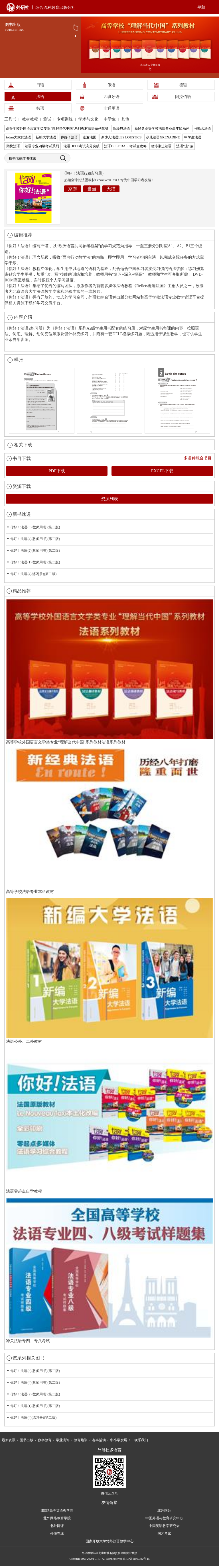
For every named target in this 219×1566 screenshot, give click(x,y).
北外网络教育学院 (57, 1518)
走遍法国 (89, 137)
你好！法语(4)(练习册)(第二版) (33, 574)
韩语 (40, 108)
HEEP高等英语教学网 (57, 1510)
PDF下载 (56, 471)
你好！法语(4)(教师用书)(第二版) (35, 539)
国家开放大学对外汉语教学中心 (109, 1541)
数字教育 (45, 1440)
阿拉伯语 (183, 97)
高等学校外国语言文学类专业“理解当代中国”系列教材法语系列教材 (57, 128)
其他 (125, 119)
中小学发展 (118, 1440)
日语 (40, 85)
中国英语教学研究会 (164, 1526)
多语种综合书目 (198, 458)
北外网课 (57, 1526)
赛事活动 (99, 1440)
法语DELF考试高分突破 (82, 146)
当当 (91, 188)
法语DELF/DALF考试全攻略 (125, 146)
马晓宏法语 (202, 128)
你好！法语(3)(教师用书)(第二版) (35, 527)
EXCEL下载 (162, 471)
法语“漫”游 (184, 146)
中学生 (110, 119)
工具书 (10, 119)
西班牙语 (111, 97)
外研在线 (57, 1534)
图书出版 (26, 1440)
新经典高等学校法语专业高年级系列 (162, 128)
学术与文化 (89, 119)
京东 (72, 188)
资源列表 (109, 498)
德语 (183, 85)
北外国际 (164, 1510)
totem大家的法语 (18, 137)
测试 (47, 119)
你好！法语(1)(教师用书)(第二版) (35, 562)
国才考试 (164, 1534)
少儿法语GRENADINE (163, 137)
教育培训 (81, 1440)
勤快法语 (13, 146)
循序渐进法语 (161, 146)
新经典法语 (121, 128)
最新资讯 (8, 1440)
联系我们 (141, 1440)
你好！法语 (69, 137)
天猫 (110, 188)
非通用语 (111, 108)
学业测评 (63, 1440)
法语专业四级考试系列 (42, 146)
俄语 (111, 85)
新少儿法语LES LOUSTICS (121, 137)
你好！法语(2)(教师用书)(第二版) (35, 551)
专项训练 (65, 119)
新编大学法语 (46, 137)
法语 (40, 97)
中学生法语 (192, 137)
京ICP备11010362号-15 (136, 1558)
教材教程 (30, 119)
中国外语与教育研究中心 (164, 1518)
